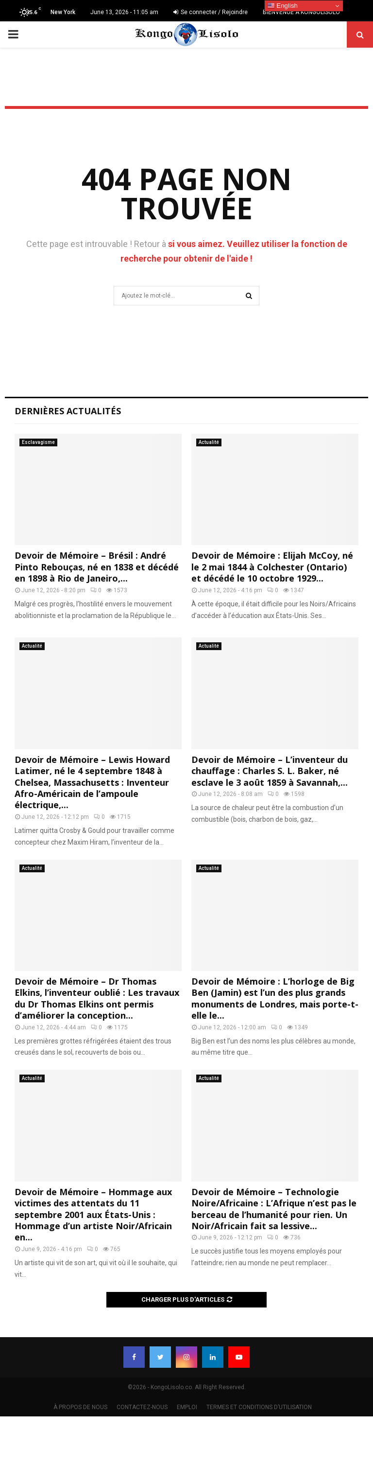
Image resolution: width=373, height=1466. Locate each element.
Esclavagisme (38, 442)
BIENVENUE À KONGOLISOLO (301, 12)
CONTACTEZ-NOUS (142, 1407)
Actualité (209, 442)
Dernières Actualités (68, 411)
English (282, 6)
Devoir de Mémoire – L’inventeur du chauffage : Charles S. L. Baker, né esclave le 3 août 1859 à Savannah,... (269, 771)
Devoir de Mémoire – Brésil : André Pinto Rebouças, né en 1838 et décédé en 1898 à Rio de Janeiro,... (97, 566)
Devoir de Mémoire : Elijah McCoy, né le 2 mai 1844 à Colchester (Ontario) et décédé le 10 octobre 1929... (272, 566)
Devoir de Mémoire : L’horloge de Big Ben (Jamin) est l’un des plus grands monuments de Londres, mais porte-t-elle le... (274, 998)
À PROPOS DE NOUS (80, 1407)
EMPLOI (187, 1407)
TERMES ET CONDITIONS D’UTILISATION (259, 1407)
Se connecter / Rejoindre (210, 12)
